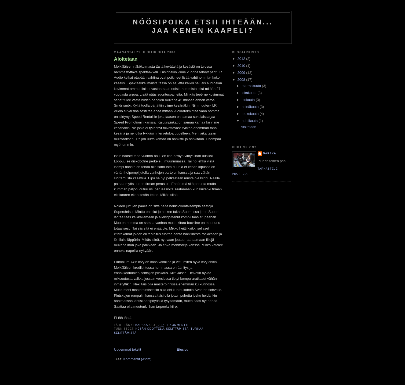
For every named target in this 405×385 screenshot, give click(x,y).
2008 (242, 80)
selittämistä (177, 328)
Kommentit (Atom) (137, 359)
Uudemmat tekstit (127, 349)
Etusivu (182, 349)
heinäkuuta (251, 107)
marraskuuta (252, 86)
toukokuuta (251, 114)
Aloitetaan (126, 59)
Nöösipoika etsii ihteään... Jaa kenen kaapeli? (203, 26)
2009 (242, 73)
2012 (242, 59)
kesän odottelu (150, 328)
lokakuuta (249, 93)
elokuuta (249, 100)
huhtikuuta (250, 121)
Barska (269, 153)
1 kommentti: (179, 325)
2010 (242, 66)
